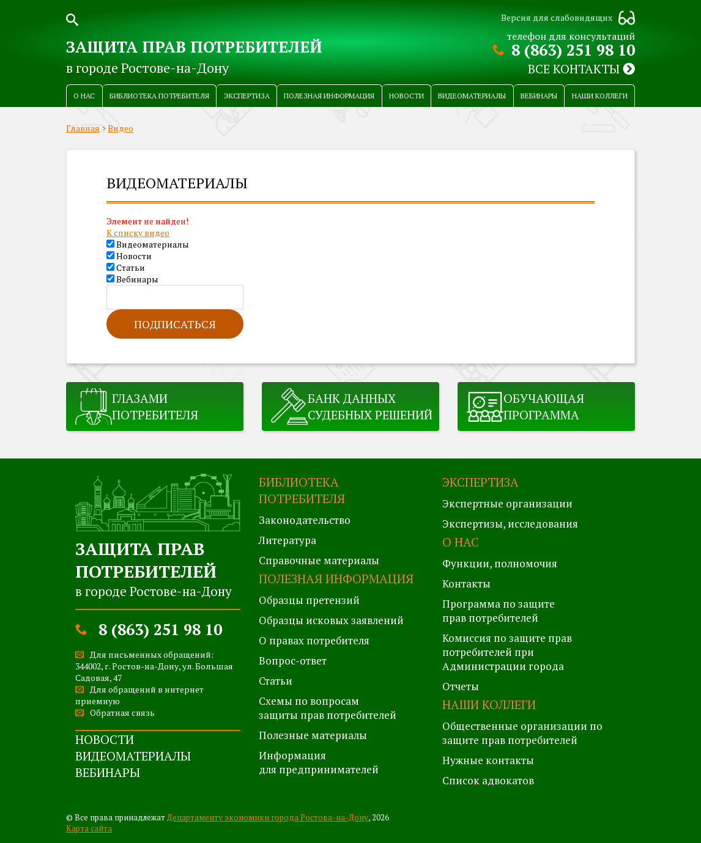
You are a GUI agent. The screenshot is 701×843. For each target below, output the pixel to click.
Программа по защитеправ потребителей (498, 611)
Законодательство (304, 520)
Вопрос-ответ (293, 660)
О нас (84, 95)
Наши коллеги (600, 95)
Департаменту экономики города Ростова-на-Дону (267, 817)
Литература (287, 540)
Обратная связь (122, 712)
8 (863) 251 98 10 (573, 50)
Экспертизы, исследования (510, 524)
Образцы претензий (309, 600)
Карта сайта (89, 828)
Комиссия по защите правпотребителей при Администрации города (507, 652)
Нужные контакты (488, 760)
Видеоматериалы (472, 95)
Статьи (125, 267)
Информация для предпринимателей (319, 762)
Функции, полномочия (499, 563)
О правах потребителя (314, 640)
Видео (120, 128)
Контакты (466, 583)
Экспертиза (247, 95)
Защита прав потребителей (194, 46)
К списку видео (137, 232)
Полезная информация (329, 95)
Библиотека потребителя (159, 95)
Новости (406, 95)
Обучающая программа (543, 406)
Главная (83, 128)
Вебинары (539, 95)
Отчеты (460, 686)
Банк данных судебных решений (370, 406)
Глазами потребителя (155, 406)
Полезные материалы (313, 735)
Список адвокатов (488, 780)
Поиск (72, 18)
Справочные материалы (319, 560)
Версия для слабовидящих (556, 17)
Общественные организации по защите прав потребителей (522, 733)
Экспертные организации (507, 503)
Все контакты (581, 69)
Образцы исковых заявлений (331, 620)
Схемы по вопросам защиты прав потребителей (327, 708)
